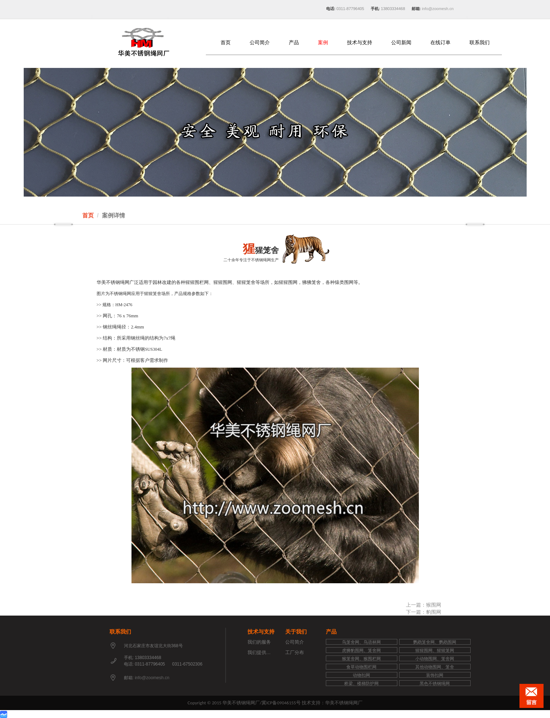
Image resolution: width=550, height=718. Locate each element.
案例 (323, 42)
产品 (294, 42)
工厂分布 (294, 652)
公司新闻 (401, 42)
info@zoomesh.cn (437, 8)
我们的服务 (259, 642)
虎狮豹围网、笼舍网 (361, 650)
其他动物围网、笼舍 (434, 666)
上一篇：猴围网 (423, 605)
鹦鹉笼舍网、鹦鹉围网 (434, 642)
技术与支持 (359, 42)
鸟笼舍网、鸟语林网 (361, 642)
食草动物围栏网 (361, 666)
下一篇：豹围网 (423, 612)
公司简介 (260, 42)
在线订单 (440, 42)
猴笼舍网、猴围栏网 (361, 658)
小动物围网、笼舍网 (434, 658)
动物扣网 (361, 675)
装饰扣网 (434, 675)
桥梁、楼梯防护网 (361, 683)
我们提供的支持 (264, 652)
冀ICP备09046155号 (281, 702)
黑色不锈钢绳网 (435, 683)
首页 (226, 42)
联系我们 (480, 42)
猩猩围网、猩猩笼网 (434, 650)
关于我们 (296, 632)
